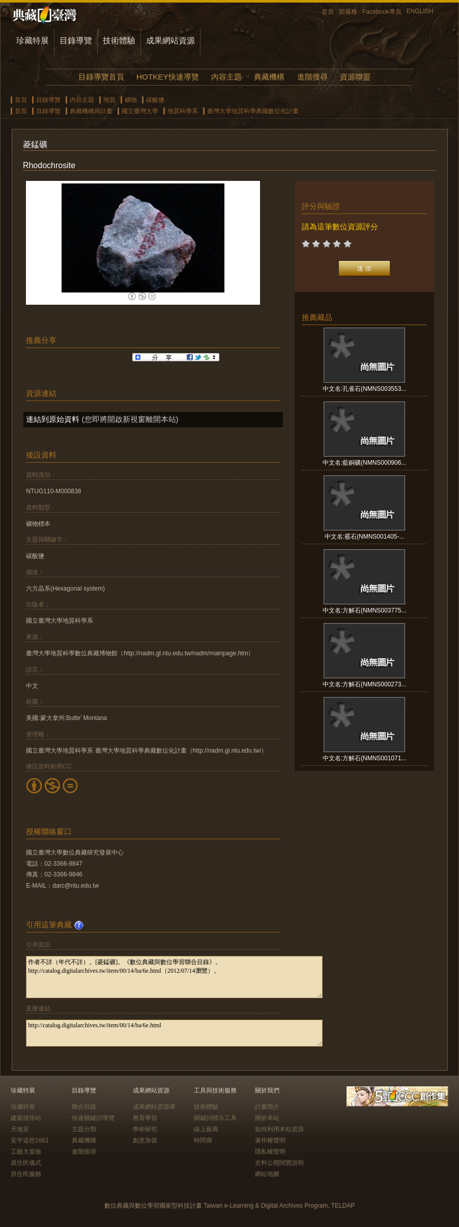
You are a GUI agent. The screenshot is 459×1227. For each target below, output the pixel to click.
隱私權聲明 (270, 1151)
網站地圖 (267, 1174)
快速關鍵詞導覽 (93, 1118)
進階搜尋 (312, 76)
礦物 (131, 99)
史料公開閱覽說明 (279, 1162)
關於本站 (267, 1118)
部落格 (348, 11)
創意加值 (145, 1140)
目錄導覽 (76, 40)
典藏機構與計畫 (91, 111)
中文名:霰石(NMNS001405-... (365, 536)
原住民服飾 (26, 1174)
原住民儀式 (26, 1162)
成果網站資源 (170, 40)
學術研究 (145, 1129)
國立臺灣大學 (140, 111)
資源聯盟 (355, 76)
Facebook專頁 (381, 11)
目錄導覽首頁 (101, 76)
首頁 (328, 11)
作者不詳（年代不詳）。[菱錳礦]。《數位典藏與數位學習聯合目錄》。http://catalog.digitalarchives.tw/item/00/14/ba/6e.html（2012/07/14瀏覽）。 (174, 977)
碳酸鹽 (155, 99)
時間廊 (203, 1140)
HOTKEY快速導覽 (167, 76)
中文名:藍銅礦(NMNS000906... (365, 462)
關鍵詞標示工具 (215, 1118)
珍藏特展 (32, 40)
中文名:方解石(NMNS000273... (365, 684)
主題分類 (84, 1129)
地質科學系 (182, 111)
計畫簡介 (267, 1106)
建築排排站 (26, 1118)
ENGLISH (420, 11)
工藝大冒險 (26, 1151)
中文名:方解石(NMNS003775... (365, 610)
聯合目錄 (84, 1106)
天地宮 (20, 1129)
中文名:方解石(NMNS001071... (365, 758)
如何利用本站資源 (279, 1129)
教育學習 (145, 1118)
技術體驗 (119, 40)
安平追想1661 (30, 1140)
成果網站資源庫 (154, 1106)
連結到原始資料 (52, 419)
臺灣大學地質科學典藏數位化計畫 (253, 111)
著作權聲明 (270, 1140)
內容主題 (226, 76)
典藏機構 (269, 76)
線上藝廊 (206, 1129)
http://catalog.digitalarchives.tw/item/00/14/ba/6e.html (174, 1033)
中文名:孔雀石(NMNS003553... (365, 388)
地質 (109, 99)
